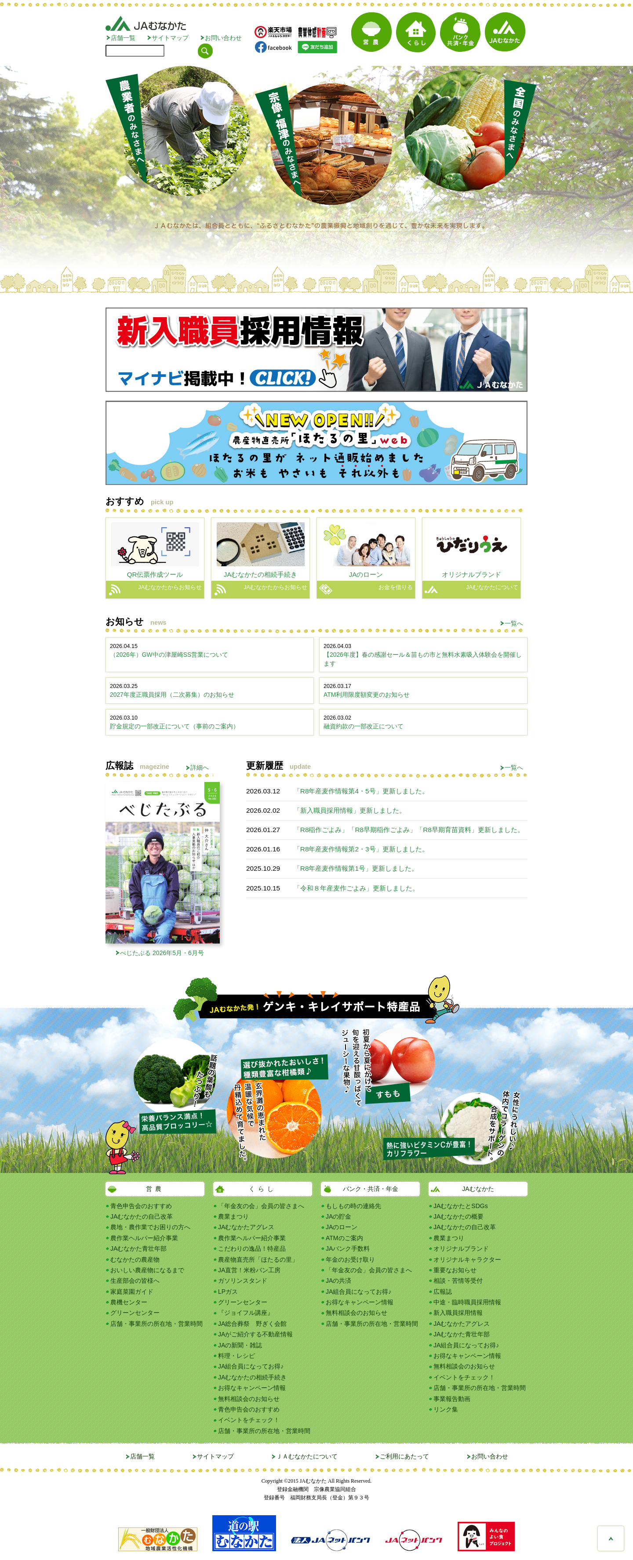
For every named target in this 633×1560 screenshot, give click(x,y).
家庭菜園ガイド (131, 1291)
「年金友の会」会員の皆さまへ (261, 1205)
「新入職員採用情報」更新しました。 (350, 810)
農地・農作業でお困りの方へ (150, 1227)
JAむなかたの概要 (458, 1216)
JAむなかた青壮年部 (138, 1248)
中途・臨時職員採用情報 (467, 1302)
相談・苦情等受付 (458, 1280)
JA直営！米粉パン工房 (249, 1270)
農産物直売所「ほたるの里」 (258, 1259)
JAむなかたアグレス (246, 1227)
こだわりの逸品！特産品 (252, 1248)
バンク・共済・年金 (370, 1188)
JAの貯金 (338, 1216)
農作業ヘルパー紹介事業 (144, 1237)
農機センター (128, 1302)
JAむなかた (478, 1188)
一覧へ (514, 623)
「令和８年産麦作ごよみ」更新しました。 (356, 888)
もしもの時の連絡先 (353, 1205)
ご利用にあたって (404, 1456)
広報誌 (442, 1291)
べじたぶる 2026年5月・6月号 (162, 952)
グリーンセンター (135, 1312)
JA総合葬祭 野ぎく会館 (252, 1323)
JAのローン (341, 1227)
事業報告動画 (451, 1398)
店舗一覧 (123, 37)
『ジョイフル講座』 (245, 1312)
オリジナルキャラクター (467, 1259)
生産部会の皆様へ (135, 1280)
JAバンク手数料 (348, 1248)
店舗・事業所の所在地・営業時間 (156, 1323)
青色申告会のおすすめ (141, 1205)
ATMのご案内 (344, 1237)
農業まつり (233, 1216)
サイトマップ (170, 37)
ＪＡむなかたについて (307, 1456)
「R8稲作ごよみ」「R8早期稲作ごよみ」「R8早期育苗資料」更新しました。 (409, 829)
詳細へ (199, 767)
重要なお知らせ (455, 1270)
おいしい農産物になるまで (147, 1270)
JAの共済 (338, 1280)
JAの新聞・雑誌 (240, 1345)
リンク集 (445, 1409)
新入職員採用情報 (458, 1312)
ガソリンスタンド (242, 1280)
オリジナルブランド (461, 1248)
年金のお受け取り (350, 1259)
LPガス (228, 1291)
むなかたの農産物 (135, 1259)
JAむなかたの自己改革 (141, 1216)
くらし (262, 1188)
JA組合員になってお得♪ (251, 1366)
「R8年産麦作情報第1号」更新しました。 (356, 868)
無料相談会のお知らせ (249, 1398)
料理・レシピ (236, 1355)
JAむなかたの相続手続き (252, 1377)
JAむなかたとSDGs (460, 1205)
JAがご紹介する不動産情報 (255, 1334)
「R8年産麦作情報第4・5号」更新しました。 (361, 791)
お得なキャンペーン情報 (252, 1387)
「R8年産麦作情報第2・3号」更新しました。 (361, 849)
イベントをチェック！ (249, 1419)
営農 (155, 1188)
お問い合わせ (223, 37)
